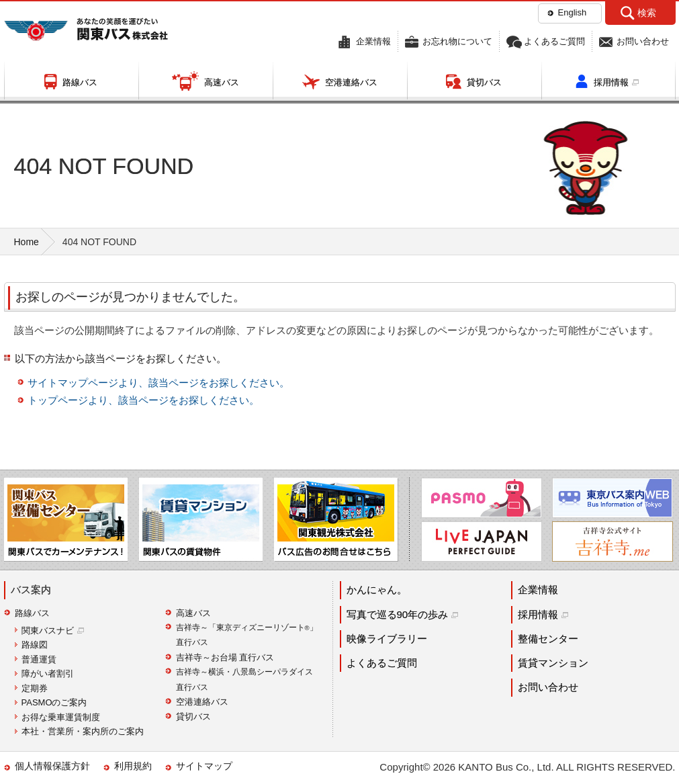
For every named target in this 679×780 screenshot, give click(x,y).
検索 (646, 12)
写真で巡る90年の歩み (398, 614)
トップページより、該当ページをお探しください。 (143, 400)
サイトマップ (204, 766)
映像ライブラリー (387, 638)
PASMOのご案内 (54, 702)
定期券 (34, 688)
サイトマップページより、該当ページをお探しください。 (158, 382)
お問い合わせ (643, 41)
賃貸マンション (553, 662)
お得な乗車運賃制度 (60, 717)
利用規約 (133, 766)
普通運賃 (38, 659)
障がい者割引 (47, 673)
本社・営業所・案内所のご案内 (82, 731)
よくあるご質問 (554, 41)
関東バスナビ (47, 630)
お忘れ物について (457, 41)
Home (26, 241)
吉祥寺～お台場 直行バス (225, 657)
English (572, 12)
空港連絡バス (351, 82)
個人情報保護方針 (52, 766)
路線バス (79, 82)
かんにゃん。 (377, 589)
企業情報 (373, 41)
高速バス (221, 82)
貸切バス (484, 82)
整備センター (548, 638)
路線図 (34, 645)
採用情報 (611, 82)
